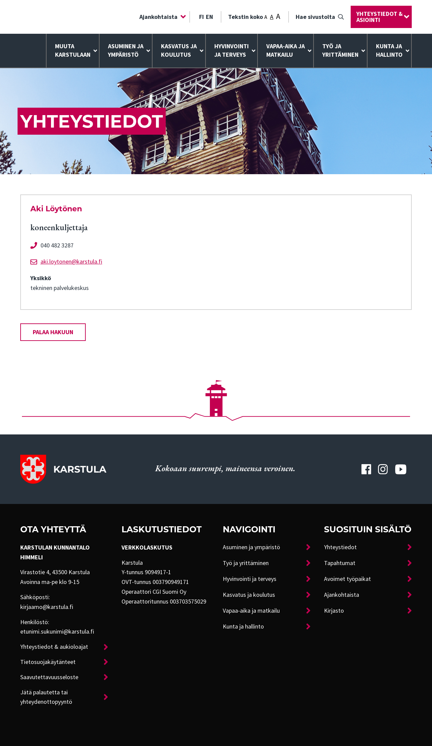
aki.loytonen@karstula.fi (71, 262)
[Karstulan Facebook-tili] (366, 469)
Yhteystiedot (340, 547)
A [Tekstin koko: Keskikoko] (271, 17)
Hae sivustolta (315, 17)
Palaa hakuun (53, 332)
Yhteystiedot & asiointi (379, 17)
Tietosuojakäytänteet (48, 662)
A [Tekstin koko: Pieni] (265, 17)
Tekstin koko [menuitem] (254, 16)
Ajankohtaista (158, 17)
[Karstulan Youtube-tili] (400, 469)
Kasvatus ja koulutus (179, 50)
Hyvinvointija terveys (231, 50)
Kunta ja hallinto (389, 50)
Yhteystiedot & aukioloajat (54, 647)
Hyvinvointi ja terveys (249, 579)
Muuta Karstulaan (72, 50)
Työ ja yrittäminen (340, 50)
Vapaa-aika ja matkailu (285, 50)
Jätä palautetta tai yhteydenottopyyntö (46, 697)
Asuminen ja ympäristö (125, 50)
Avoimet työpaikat (347, 579)
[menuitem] (161, 17)
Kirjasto (334, 611)
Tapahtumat (339, 563)
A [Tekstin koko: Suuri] (278, 16)
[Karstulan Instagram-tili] (383, 469)
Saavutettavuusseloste (49, 677)
